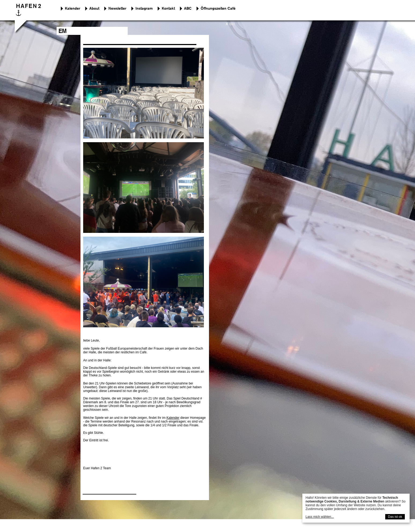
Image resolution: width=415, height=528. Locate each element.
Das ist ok (395, 517)
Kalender (72, 8)
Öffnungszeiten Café (218, 8)
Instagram (144, 8)
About (94, 8)
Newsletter (117, 8)
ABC (188, 8)
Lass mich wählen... (320, 517)
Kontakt (168, 8)
